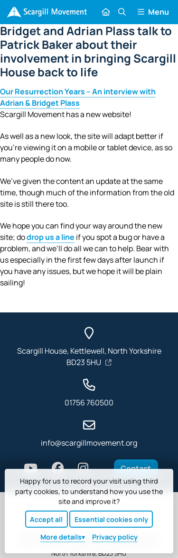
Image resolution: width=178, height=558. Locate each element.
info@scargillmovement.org (89, 443)
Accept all (46, 519)
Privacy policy (115, 536)
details (61, 536)
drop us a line (51, 237)
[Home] (47, 12)
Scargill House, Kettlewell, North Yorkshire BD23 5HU (89, 356)
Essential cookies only (111, 519)
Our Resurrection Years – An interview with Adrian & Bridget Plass (78, 97)
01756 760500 (89, 402)
